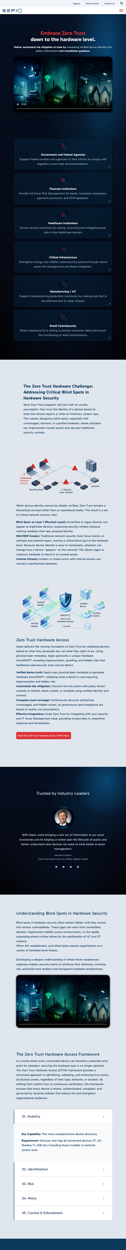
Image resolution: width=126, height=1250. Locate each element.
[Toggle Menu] (121, 10)
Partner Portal (92, 3)
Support (76, 3)
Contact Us (109, 3)
